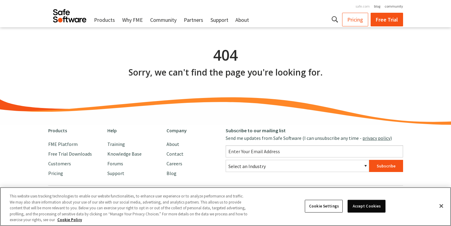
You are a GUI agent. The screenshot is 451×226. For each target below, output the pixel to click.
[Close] (441, 206)
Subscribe (386, 166)
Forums (115, 163)
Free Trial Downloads (70, 154)
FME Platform (63, 144)
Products (104, 19)
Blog (172, 173)
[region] (225, 206)
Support (219, 19)
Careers (174, 163)
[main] (225, 74)
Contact (175, 154)
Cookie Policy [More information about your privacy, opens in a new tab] (69, 219)
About (242, 19)
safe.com (362, 6)
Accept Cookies (367, 206)
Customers (59, 163)
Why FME (132, 19)
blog (377, 6)
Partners (193, 19)
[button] (335, 19)
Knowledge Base (124, 154)
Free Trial (387, 19)
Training (116, 144)
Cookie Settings (324, 206)
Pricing (355, 19)
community (394, 6)
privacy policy (376, 138)
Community (163, 19)
